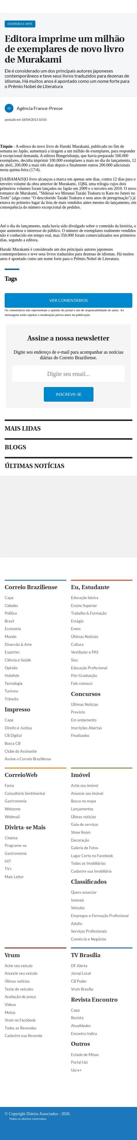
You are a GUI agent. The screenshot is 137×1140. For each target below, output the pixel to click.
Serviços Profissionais (89, 931)
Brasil (9, 621)
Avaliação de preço (20, 996)
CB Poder (79, 981)
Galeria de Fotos (84, 847)
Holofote (12, 675)
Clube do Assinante (21, 751)
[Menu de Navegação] (8, 7)
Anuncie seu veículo (21, 973)
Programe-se (16, 845)
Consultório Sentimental (25, 793)
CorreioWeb (21, 775)
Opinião (11, 668)
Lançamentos (82, 809)
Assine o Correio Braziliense (28, 758)
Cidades (11, 605)
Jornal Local (81, 973)
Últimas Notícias (84, 636)
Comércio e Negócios (88, 939)
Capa (9, 597)
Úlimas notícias (83, 816)
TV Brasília (85, 955)
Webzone (12, 809)
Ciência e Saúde (18, 660)
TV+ (8, 868)
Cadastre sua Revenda (23, 1035)
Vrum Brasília (82, 989)
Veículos (78, 907)
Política (11, 613)
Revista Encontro (94, 999)
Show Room (81, 832)
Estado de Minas (85, 1054)
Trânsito (11, 699)
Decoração (80, 840)
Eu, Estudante (90, 587)
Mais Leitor (14, 876)
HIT (8, 861)
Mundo (10, 636)
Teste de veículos (19, 989)
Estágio (77, 621)
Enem (76, 628)
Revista (77, 1017)
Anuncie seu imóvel (87, 793)
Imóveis (77, 900)
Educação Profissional (89, 668)
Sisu (74, 660)
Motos (10, 1012)
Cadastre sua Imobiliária (91, 871)
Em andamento (83, 720)
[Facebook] (55, 1090)
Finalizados (80, 735)
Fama (9, 785)
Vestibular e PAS (84, 652)
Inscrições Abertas (86, 727)
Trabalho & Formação (89, 613)
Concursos (85, 694)
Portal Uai (79, 1062)
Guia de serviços (84, 824)
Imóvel (80, 775)
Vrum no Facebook (20, 1020)
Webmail (12, 816)
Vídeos (10, 1004)
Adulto (76, 923)
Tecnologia (13, 683)
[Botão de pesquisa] (129, 7)
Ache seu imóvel (84, 785)
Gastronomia (16, 801)
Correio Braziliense (31, 587)
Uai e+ (76, 1070)
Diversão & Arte (18, 644)
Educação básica (84, 597)
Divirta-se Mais (25, 827)
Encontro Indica (84, 1033)
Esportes (12, 652)
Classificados (89, 881)
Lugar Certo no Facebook (92, 855)
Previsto (78, 712)
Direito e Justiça (18, 727)
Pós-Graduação (84, 675)
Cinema (11, 837)
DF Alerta (79, 965)
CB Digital (13, 735)
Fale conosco (81, 683)
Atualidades (81, 1025)
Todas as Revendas (21, 1028)
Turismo (11, 691)
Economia (13, 628)
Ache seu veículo (18, 965)
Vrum (12, 955)
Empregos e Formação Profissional (100, 915)
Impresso (17, 709)
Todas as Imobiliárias (88, 863)
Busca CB (12, 743)
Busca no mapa (83, 801)
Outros (80, 1044)
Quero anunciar (84, 892)
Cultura (77, 644)
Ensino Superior (84, 605)
